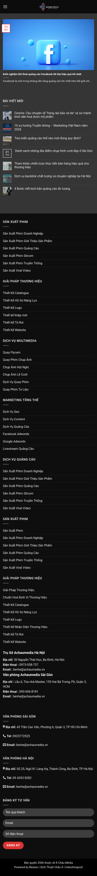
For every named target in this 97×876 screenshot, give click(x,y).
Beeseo (33, 867)
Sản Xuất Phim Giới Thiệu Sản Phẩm (27, 241)
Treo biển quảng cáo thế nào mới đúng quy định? (47, 138)
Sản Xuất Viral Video (17, 270)
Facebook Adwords (16, 434)
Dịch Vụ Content (14, 419)
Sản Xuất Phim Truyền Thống (22, 263)
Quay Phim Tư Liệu (15, 389)
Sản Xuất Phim (13, 530)
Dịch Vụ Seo (11, 412)
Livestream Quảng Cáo (18, 449)
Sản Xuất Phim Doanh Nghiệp (23, 233)
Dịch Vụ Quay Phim (16, 382)
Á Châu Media (64, 862)
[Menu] (5, 6)
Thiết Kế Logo (12, 308)
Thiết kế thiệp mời (15, 315)
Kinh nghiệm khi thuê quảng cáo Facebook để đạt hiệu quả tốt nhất (42, 74)
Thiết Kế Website (14, 330)
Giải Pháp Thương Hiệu (18, 590)
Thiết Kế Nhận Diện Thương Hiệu (25, 627)
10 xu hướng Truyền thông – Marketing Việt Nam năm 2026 (51, 127)
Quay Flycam (11, 352)
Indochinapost (74, 867)
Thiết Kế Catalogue (16, 293)
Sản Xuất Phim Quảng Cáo (21, 248)
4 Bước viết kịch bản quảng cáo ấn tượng (42, 188)
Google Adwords (14, 441)
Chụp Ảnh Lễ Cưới (15, 374)
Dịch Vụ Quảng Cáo (16, 427)
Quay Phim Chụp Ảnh (17, 360)
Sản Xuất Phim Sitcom (18, 256)
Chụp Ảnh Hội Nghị (16, 367)
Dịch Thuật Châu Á (51, 867)
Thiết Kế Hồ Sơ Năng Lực (20, 300)
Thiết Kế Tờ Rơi (13, 322)
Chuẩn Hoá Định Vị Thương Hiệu (25, 597)
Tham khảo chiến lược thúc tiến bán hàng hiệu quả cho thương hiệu (51, 165)
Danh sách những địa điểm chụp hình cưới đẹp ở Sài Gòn (53, 151)
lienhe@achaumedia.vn (29, 669)
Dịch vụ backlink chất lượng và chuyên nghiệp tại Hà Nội (52, 176)
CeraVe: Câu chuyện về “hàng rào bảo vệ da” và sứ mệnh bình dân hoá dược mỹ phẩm (52, 115)
